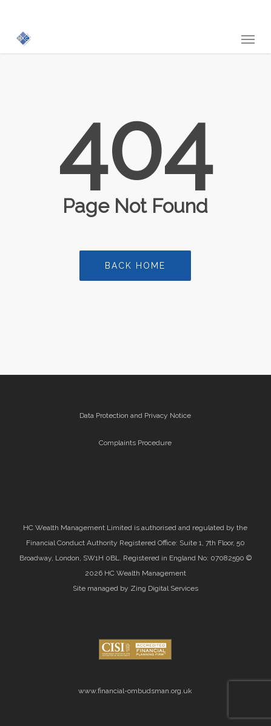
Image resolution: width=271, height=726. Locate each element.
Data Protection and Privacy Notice (135, 415)
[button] (248, 39)
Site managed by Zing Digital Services (135, 588)
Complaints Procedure (135, 443)
